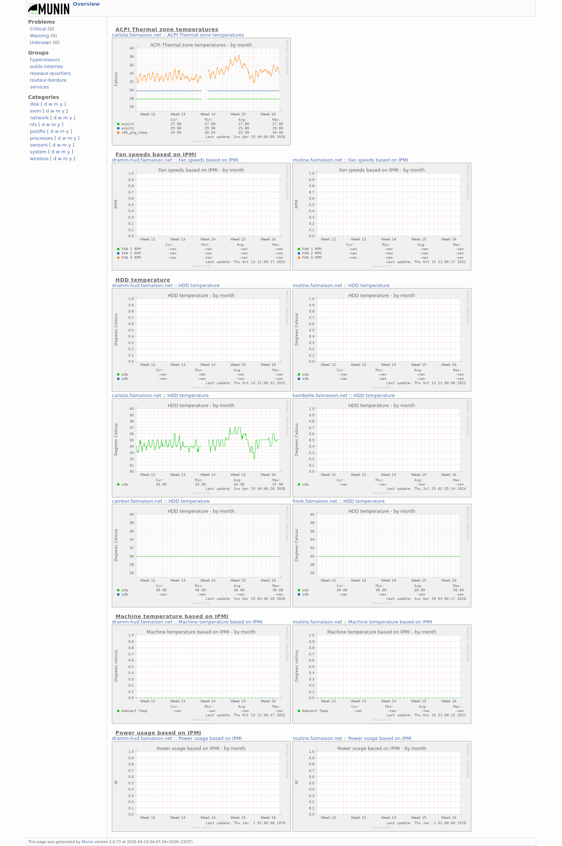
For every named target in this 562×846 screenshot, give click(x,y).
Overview (86, 4)
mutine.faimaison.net (317, 160)
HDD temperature (199, 285)
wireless (39, 158)
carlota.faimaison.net (136, 35)
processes (41, 138)
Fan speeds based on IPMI (208, 160)
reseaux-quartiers (50, 73)
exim (35, 111)
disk (34, 104)
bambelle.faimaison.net (319, 395)
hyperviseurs (45, 59)
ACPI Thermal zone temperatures (205, 35)
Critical (38, 29)
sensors (39, 145)
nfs (33, 124)
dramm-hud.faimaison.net (142, 160)
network (39, 117)
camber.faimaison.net (137, 501)
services (39, 87)
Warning (39, 35)
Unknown (40, 42)
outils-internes (46, 66)
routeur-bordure (48, 80)
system (38, 151)
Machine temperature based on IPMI (220, 622)
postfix (38, 131)
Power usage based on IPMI (210, 738)
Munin (87, 842)
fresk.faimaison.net (314, 501)
